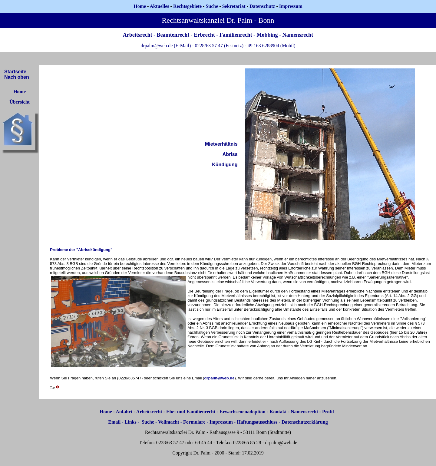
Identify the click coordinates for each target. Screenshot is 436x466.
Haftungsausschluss (257, 422)
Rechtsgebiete (187, 6)
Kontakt (278, 411)
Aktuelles (159, 6)
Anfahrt (124, 411)
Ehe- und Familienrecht (190, 411)
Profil (328, 411)
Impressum (221, 422)
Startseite (15, 71)
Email (114, 422)
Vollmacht (168, 422)
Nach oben (16, 77)
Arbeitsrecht (149, 411)
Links (131, 422)
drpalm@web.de (219, 378)
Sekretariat (234, 6)
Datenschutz (262, 6)
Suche (212, 6)
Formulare (194, 422)
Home (140, 6)
